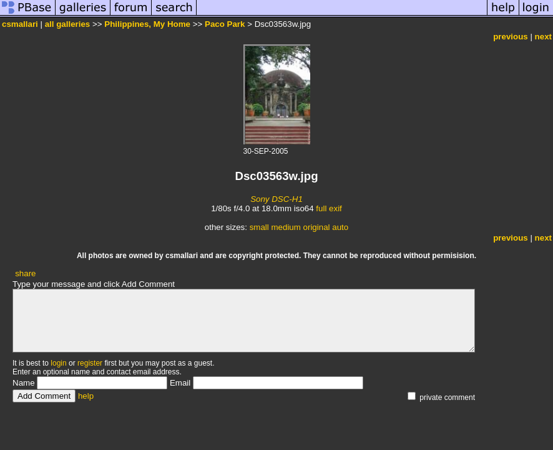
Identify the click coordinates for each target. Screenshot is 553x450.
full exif (328, 208)
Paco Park (225, 24)
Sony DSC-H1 (276, 199)
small (259, 227)
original (316, 227)
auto (340, 227)
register (89, 363)
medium (285, 227)
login (58, 363)
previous (510, 36)
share (25, 273)
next (543, 36)
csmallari (20, 24)
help (86, 396)
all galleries (68, 24)
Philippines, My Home (147, 24)
